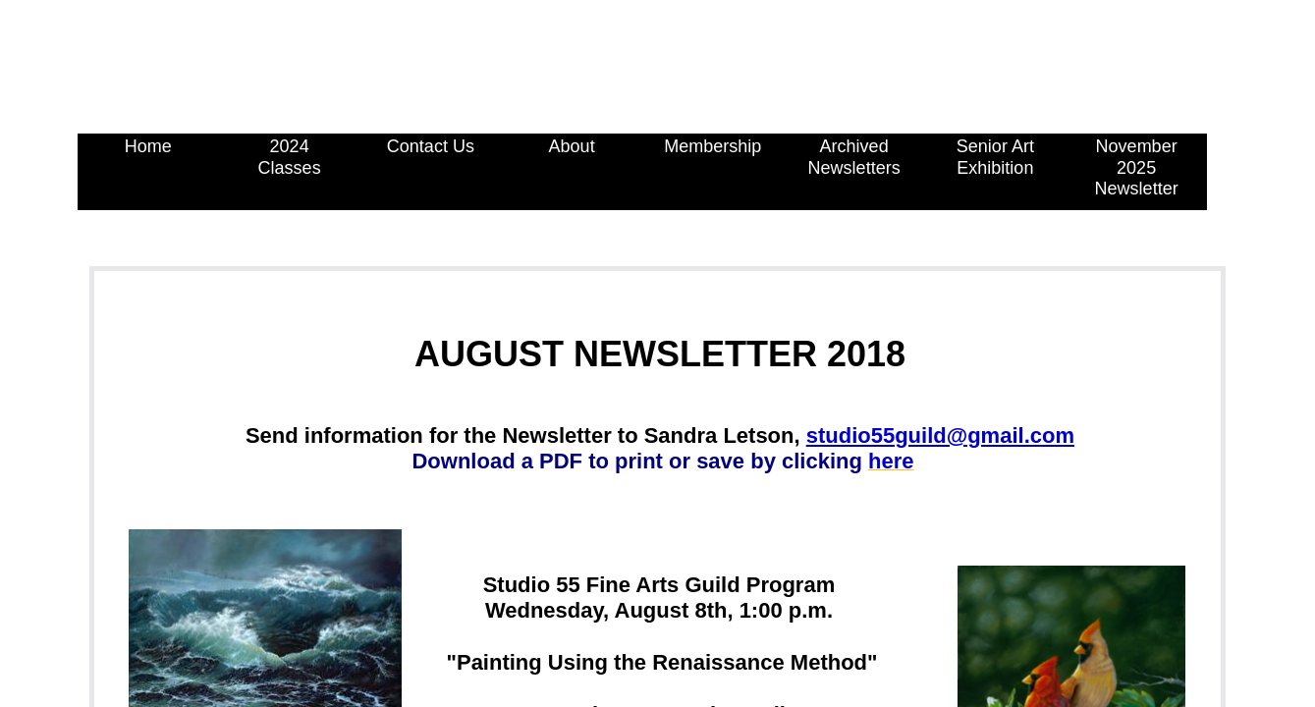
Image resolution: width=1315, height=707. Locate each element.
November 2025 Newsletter (1136, 167)
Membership (712, 146)
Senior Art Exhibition (995, 157)
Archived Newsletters (854, 157)
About (572, 146)
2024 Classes (289, 157)
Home (148, 146)
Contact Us (430, 146)
